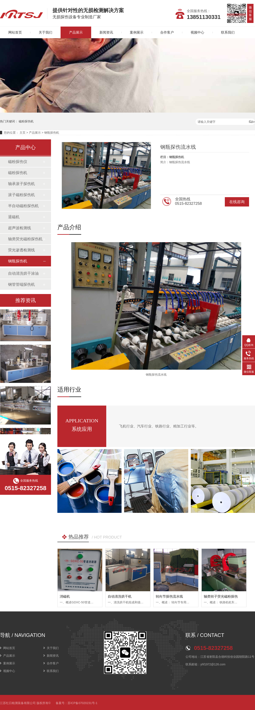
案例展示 (136, 32)
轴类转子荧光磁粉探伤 (221, 596)
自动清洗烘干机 (120, 596)
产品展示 (76, 32)
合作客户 (167, 32)
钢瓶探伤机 (51, 132)
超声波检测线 (19, 228)
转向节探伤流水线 (169, 596)
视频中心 (197, 32)
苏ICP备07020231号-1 (82, 703)
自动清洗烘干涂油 (23, 273)
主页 (23, 132)
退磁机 (14, 217)
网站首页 (9, 648)
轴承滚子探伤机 (21, 184)
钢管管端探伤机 (21, 284)
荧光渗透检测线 (21, 250)
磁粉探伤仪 (17, 162)
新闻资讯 (106, 32)
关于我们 (45, 32)
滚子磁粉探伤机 (21, 195)
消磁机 (65, 596)
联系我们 (228, 32)
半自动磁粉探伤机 (23, 206)
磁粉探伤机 (26, 121)
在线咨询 (237, 202)
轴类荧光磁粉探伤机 (25, 239)
